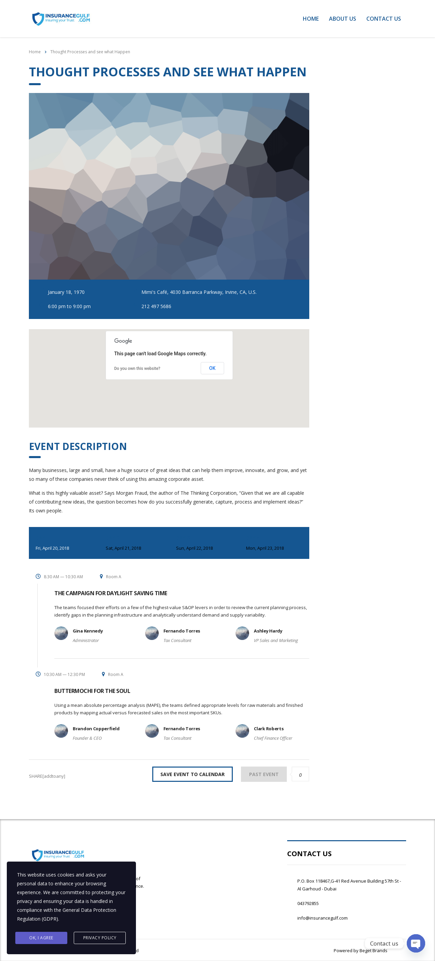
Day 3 (204, 543)
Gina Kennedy (88, 631)
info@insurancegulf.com (322, 918)
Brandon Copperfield (96, 729)
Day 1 (64, 543)
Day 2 (134, 543)
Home (311, 18)
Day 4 (274, 543)
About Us (342, 18)
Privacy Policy (100, 938)
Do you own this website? (137, 368)
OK (212, 368)
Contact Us (383, 18)
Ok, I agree (41, 938)
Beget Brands (373, 950)
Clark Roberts (268, 729)
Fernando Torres (182, 631)
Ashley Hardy (268, 631)
